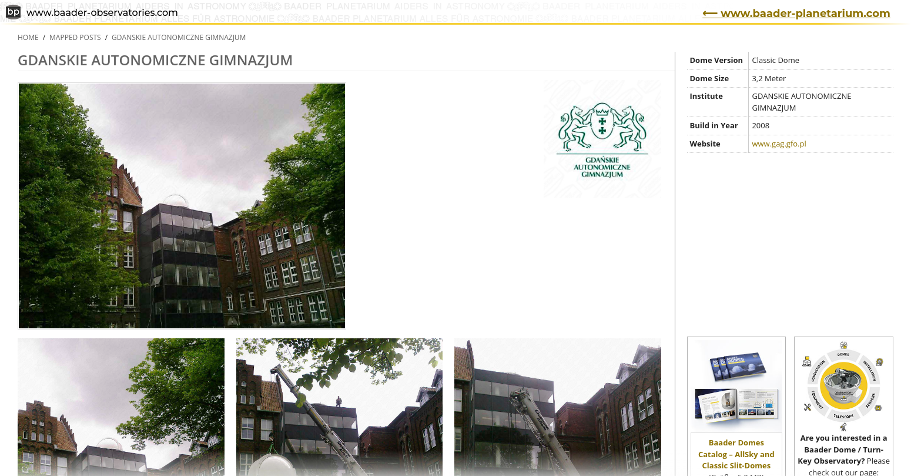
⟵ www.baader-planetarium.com (796, 13)
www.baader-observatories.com (92, 13)
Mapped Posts (75, 37)
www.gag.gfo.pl (779, 143)
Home (28, 37)
